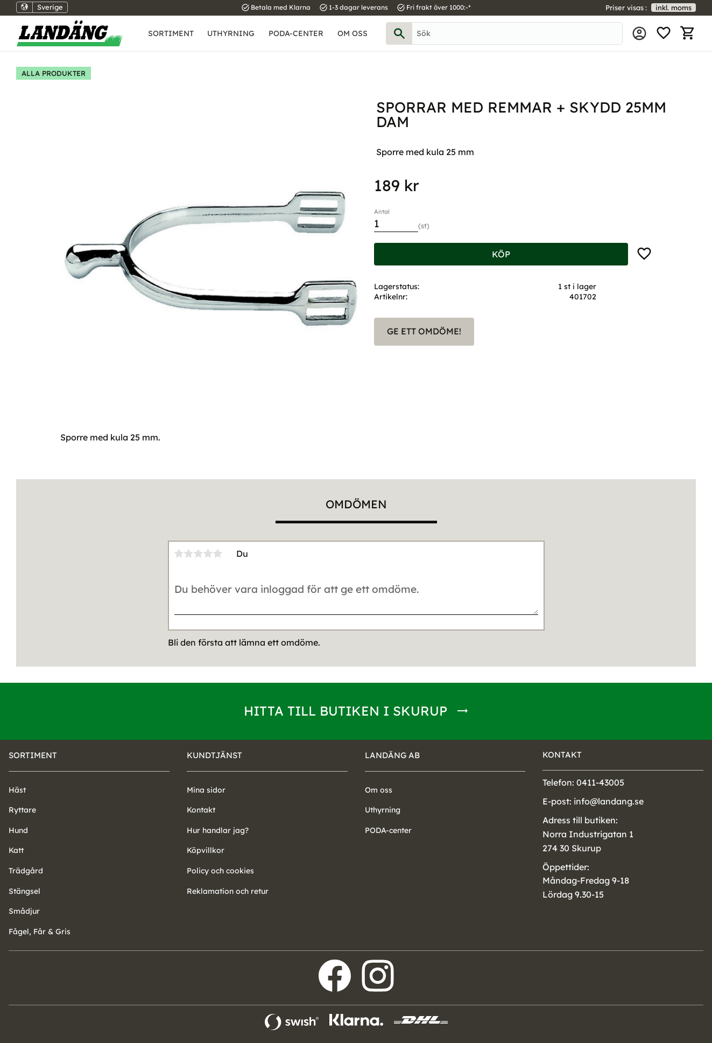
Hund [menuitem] (18, 830)
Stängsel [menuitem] (24, 891)
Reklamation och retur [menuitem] (228, 891)
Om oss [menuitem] (352, 33)
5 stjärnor (218, 553)
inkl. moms (673, 7)
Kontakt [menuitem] (201, 810)
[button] (663, 33)
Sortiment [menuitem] (171, 33)
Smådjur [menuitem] (24, 911)
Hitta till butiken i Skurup (345, 711)
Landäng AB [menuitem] (392, 755)
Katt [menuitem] (16, 850)
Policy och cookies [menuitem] (220, 871)
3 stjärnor (198, 553)
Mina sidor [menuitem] (639, 33)
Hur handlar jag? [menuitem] (218, 830)
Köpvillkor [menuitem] (205, 850)
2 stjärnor (189, 553)
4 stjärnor (208, 553)
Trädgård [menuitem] (26, 871)
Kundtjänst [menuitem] (214, 755)
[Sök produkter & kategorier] (517, 33)
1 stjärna (179, 553)
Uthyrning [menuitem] (231, 33)
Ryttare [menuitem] (22, 810)
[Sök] (399, 33)
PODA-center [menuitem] (296, 33)
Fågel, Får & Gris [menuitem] (40, 931)
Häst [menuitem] (17, 790)
